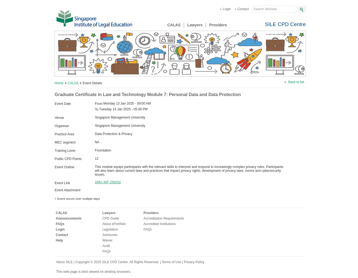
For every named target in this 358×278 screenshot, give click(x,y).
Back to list (296, 82)
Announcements (69, 218)
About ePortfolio (114, 224)
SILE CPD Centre (285, 24)
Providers (218, 25)
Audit (106, 246)
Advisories (110, 235)
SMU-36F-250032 (108, 182)
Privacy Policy (194, 262)
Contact (243, 9)
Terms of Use (172, 262)
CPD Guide (111, 218)
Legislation (110, 229)
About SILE (64, 262)
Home (59, 83)
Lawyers (195, 25)
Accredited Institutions (160, 224)
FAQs (60, 224)
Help (59, 240)
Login (227, 9)
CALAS (174, 25)
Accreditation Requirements (164, 218)
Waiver (108, 240)
